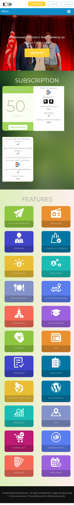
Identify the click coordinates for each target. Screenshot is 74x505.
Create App (36, 4)
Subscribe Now (14, 127)
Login (67, 4)
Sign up (54, 4)
